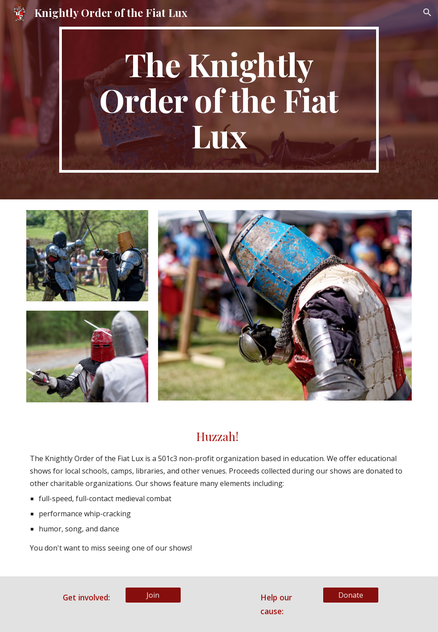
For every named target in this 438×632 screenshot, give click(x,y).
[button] (427, 12)
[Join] (153, 595)
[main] (219, 100)
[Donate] (350, 595)
